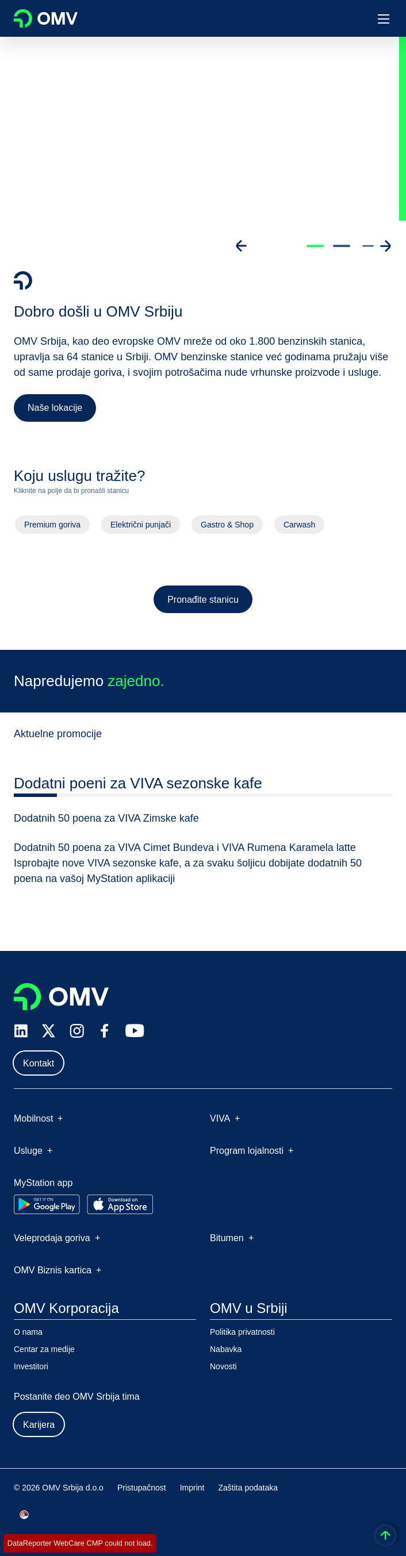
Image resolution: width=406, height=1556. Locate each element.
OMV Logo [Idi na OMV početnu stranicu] (46, 18)
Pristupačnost (141, 1487)
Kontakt (38, 1063)
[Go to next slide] (385, 245)
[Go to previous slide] (241, 245)
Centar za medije (44, 1349)
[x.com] (49, 1031)
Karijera (39, 1425)
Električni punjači (140, 526)
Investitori (31, 1366)
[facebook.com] (105, 1031)
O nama (28, 1332)
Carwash (300, 526)
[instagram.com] (77, 1031)
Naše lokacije (55, 408)
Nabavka (226, 1349)
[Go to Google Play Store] (47, 1204)
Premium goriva (51, 526)
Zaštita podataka (248, 1487)
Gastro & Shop (227, 526)
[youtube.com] (135, 1031)
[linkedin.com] (21, 1031)
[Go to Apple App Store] (120, 1204)
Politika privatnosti (242, 1332)
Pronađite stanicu (203, 601)
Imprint (192, 1487)
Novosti (223, 1366)
